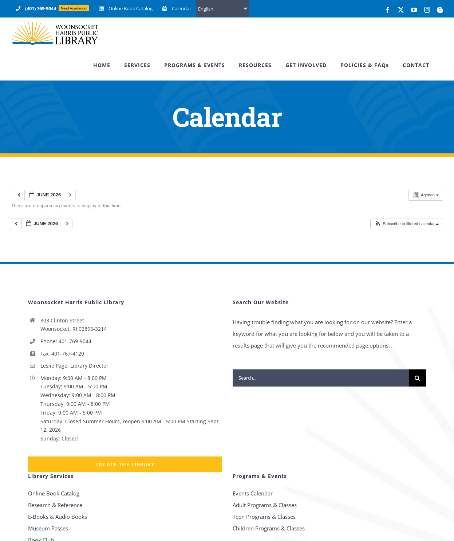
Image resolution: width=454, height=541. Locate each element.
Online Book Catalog (53, 493)
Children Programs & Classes (269, 528)
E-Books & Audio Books (57, 516)
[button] (406, 224)
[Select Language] (222, 8)
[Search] (417, 378)
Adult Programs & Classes (265, 505)
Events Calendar (253, 493)
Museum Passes (48, 528)
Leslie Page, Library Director (74, 365)
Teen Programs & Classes (264, 516)
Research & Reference (55, 505)
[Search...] (321, 378)
